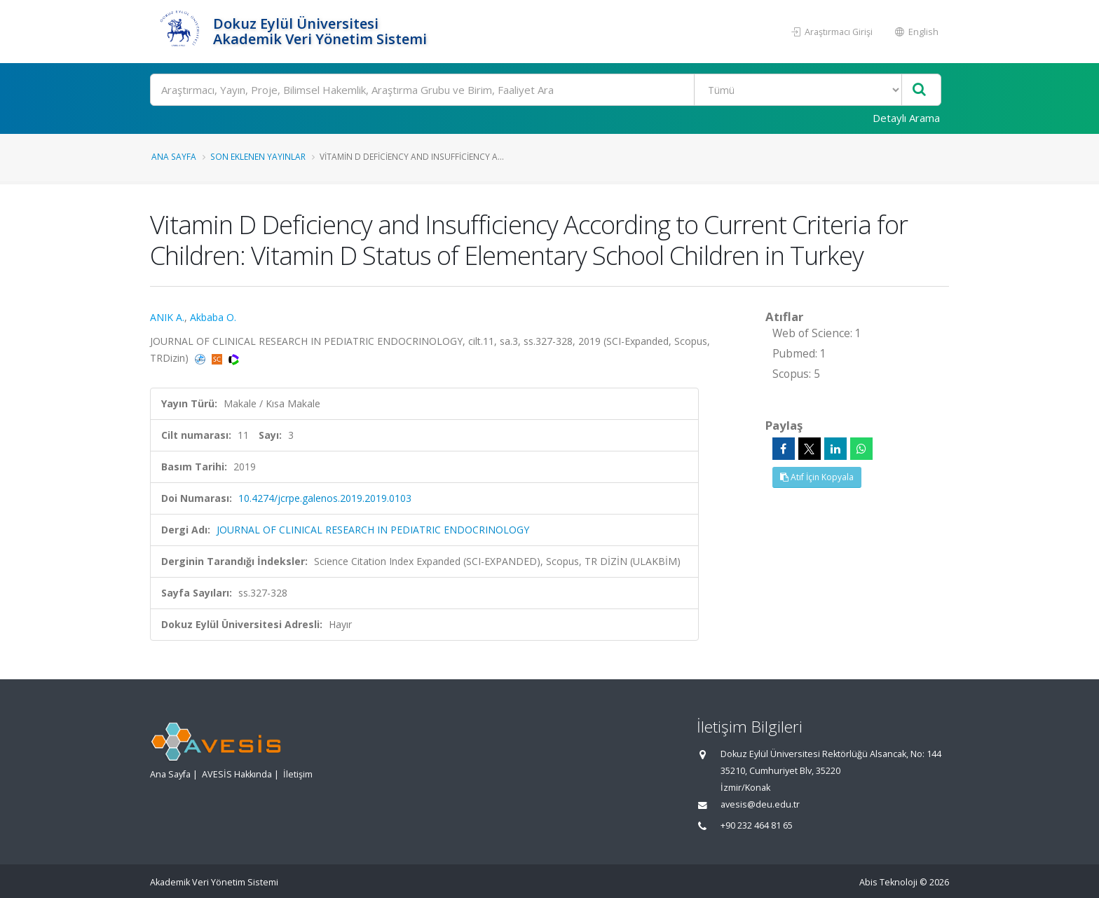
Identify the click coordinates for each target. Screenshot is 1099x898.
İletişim (298, 774)
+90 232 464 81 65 (757, 825)
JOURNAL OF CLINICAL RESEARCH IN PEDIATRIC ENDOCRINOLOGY (373, 529)
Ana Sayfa (173, 156)
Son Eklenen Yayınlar (258, 156)
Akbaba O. (213, 317)
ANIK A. (167, 317)
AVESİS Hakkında (237, 774)
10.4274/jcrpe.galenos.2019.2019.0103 (324, 498)
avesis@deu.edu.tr (760, 804)
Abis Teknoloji (888, 882)
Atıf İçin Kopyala (817, 477)
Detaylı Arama (906, 118)
